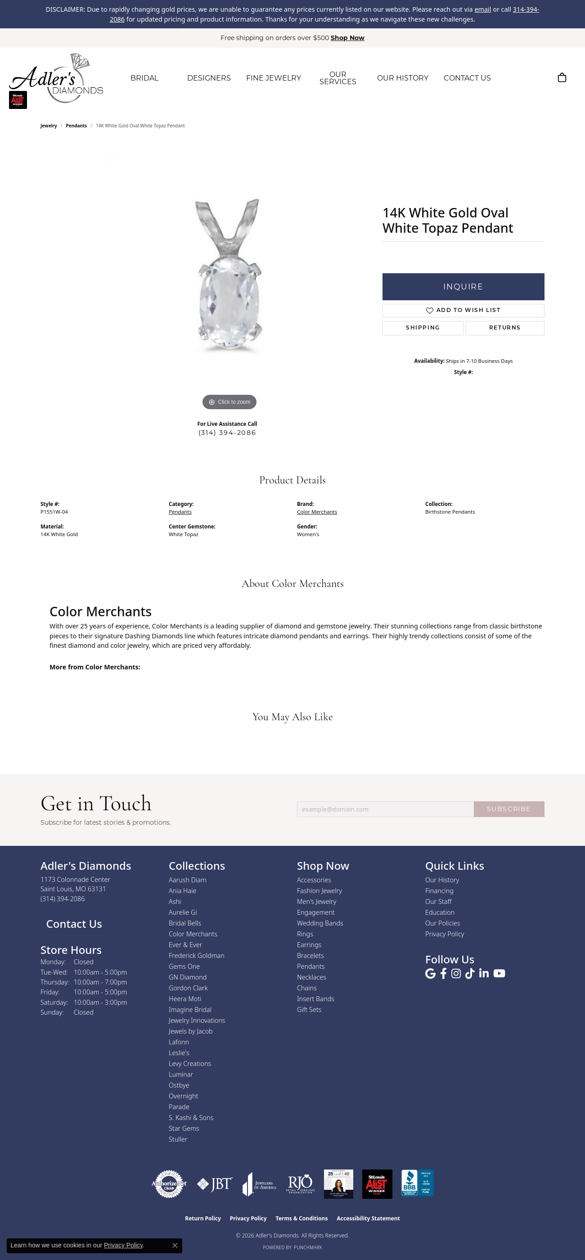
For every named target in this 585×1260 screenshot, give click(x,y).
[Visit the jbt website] (215, 1184)
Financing (439, 890)
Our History (442, 880)
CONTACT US (467, 78)
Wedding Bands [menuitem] (320, 923)
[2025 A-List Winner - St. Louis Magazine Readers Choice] (377, 1184)
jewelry (48, 125)
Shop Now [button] (347, 38)
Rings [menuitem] (305, 934)
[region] (229, 278)
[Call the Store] (62, 898)
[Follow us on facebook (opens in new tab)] (443, 973)
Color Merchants (317, 511)
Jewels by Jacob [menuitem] (191, 1031)
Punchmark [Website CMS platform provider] (308, 1247)
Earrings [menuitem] (309, 944)
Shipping (423, 328)
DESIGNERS (209, 78)
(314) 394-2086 (227, 433)
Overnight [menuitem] (183, 1096)
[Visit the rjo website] (300, 1184)
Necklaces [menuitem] (311, 977)
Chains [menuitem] (307, 988)
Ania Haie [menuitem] (183, 890)
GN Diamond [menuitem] (188, 977)
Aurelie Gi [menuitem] (183, 912)
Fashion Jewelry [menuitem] (319, 890)
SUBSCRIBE (509, 809)
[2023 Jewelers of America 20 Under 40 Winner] (338, 1184)
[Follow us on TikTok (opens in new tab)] (470, 973)
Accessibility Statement (368, 1218)
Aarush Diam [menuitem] (188, 880)
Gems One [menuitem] (184, 966)
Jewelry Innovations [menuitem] (197, 1020)
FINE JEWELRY (273, 78)
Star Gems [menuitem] (184, 1128)
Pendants (76, 125)
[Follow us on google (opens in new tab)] (430, 973)
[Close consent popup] (175, 1245)
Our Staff (438, 901)
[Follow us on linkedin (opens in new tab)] (484, 973)
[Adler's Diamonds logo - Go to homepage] (56, 78)
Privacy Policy (444, 934)
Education (439, 912)
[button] (519, 77)
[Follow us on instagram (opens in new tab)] (456, 973)
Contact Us (72, 923)
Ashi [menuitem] (175, 901)
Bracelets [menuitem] (310, 955)
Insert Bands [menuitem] (315, 998)
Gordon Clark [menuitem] (188, 988)
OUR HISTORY (402, 78)
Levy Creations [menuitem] (190, 1063)
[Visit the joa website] (260, 1184)
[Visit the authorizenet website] (169, 1184)
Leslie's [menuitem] (179, 1052)
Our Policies (442, 923)
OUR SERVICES (338, 78)
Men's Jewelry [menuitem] (316, 901)
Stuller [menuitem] (178, 1139)
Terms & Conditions (302, 1218)
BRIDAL (144, 78)
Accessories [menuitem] (314, 880)
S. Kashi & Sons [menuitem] (191, 1117)
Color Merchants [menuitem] (193, 934)
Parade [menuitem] (179, 1106)
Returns (505, 328)
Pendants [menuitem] (311, 966)
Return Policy (203, 1218)
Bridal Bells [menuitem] (185, 923)
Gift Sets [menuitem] (309, 1009)
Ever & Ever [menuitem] (185, 944)
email (482, 9)
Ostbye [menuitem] (179, 1085)
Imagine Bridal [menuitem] (190, 1009)
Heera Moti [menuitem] (185, 998)
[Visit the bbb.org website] (417, 1184)
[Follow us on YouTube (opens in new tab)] (499, 973)
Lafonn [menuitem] (179, 1042)
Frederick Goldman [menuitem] (197, 955)
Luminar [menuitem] (181, 1074)
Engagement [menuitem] (316, 912)
